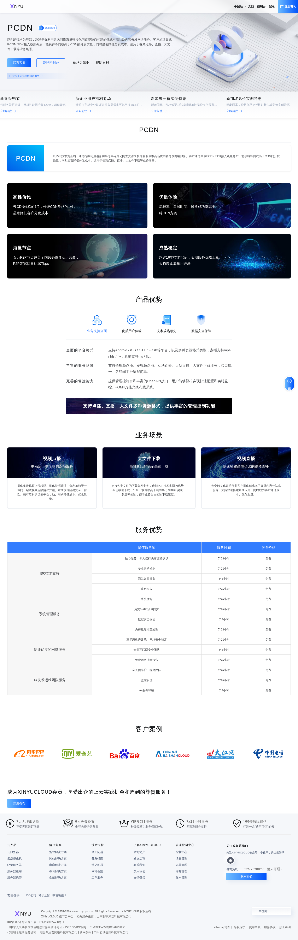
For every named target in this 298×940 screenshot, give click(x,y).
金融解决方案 (58, 877)
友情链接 (139, 877)
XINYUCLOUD (16, 6)
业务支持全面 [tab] (97, 324)
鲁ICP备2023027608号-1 (49, 922)
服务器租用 (14, 871)
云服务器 (13, 852)
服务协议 (270, 927)
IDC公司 (30, 895)
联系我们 (139, 864)
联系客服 (19, 62)
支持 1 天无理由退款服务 (27, 76)
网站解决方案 (58, 858)
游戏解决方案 (58, 852)
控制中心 (181, 852)
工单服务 (97, 877)
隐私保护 (239, 927)
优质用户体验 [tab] (132, 324)
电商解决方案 (58, 864)
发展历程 (139, 858)
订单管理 (181, 864)
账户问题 (97, 852)
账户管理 (181, 877)
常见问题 (97, 864)
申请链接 (59, 895)
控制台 (261, 6)
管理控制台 (50, 62)
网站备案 (97, 871)
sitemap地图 (222, 927)
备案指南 (97, 858)
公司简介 (139, 852)
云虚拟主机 (14, 858)
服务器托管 (14, 877)
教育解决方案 (58, 871)
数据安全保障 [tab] (201, 324)
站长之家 (44, 895)
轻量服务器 (14, 864)
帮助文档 (102, 62)
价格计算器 (81, 62)
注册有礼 (19, 803)
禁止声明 (285, 927)
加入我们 (139, 871)
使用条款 (255, 927)
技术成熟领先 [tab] (166, 324)
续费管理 (181, 858)
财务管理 (181, 871)
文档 (251, 6)
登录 (272, 6)
